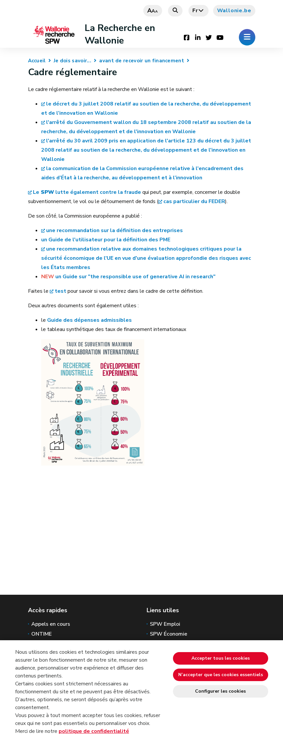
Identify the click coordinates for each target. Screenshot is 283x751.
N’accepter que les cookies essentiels (220, 675)
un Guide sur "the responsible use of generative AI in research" (135, 276)
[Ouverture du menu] (247, 37)
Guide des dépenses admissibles (89, 320)
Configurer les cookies (220, 691)
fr (198, 10)
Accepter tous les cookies (220, 658)
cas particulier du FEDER (194, 201)
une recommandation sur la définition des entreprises (114, 230)
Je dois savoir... (72, 60)
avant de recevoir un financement (141, 60)
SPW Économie (168, 634)
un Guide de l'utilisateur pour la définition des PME (105, 239)
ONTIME (41, 634)
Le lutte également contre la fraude (87, 192)
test (60, 291)
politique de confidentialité (94, 731)
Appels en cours (50, 624)
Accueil (37, 60)
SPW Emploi (165, 624)
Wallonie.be (234, 10)
